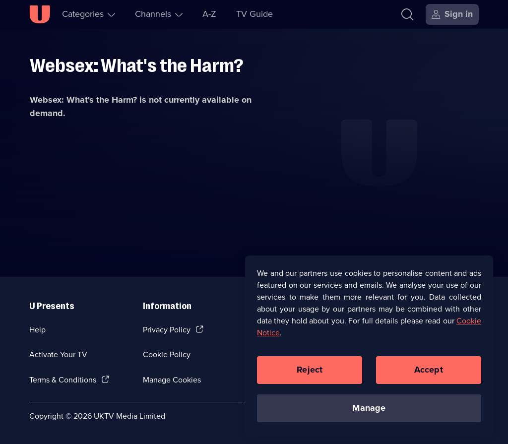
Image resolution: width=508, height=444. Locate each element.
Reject (309, 375)
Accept (428, 375)
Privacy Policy (166, 329)
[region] (369, 351)
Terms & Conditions (62, 379)
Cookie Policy (166, 354)
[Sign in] (452, 14)
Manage (368, 413)
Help (37, 329)
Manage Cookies (172, 379)
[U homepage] (39, 14)
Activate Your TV (58, 354)
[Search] (407, 14)
